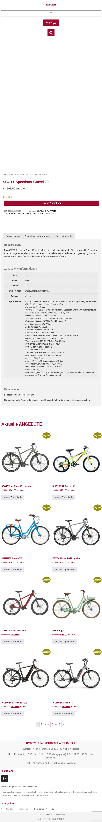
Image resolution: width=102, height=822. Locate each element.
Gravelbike (21, 214)
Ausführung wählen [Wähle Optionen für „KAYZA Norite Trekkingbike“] (64, 569)
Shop (8, 174)
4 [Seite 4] (48, 724)
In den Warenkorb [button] (13, 497)
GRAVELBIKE (24, 174)
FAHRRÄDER (15, 174)
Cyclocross (12, 214)
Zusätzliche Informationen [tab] (38, 236)
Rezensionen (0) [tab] (64, 236)
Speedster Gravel (36, 214)
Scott (54, 214)
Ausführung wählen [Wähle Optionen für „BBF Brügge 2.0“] (64, 641)
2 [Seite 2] (41, 724)
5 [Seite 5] (52, 724)
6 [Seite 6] (56, 724)
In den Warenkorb (52, 203)
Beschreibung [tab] (13, 236)
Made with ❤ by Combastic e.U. (51, 819)
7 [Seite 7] (59, 724)
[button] (51, 13)
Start (4, 174)
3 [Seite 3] (45, 724)
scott (27, 214)
